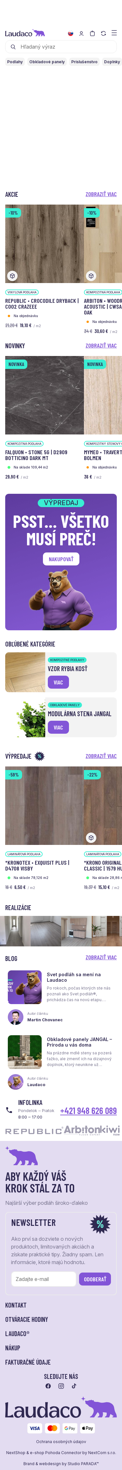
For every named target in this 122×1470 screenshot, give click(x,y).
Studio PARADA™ (83, 1464)
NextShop (15, 1453)
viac (58, 682)
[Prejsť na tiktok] (74, 1386)
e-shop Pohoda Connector (55, 1453)
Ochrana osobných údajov (61, 1442)
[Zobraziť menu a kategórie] (114, 32)
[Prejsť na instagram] (61, 1386)
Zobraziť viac (101, 194)
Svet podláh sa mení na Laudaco (74, 977)
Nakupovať (61, 559)
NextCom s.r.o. (102, 1453)
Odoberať (95, 1279)
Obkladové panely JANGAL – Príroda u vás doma (79, 1042)
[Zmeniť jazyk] (70, 33)
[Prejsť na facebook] (48, 1386)
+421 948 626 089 (88, 1110)
